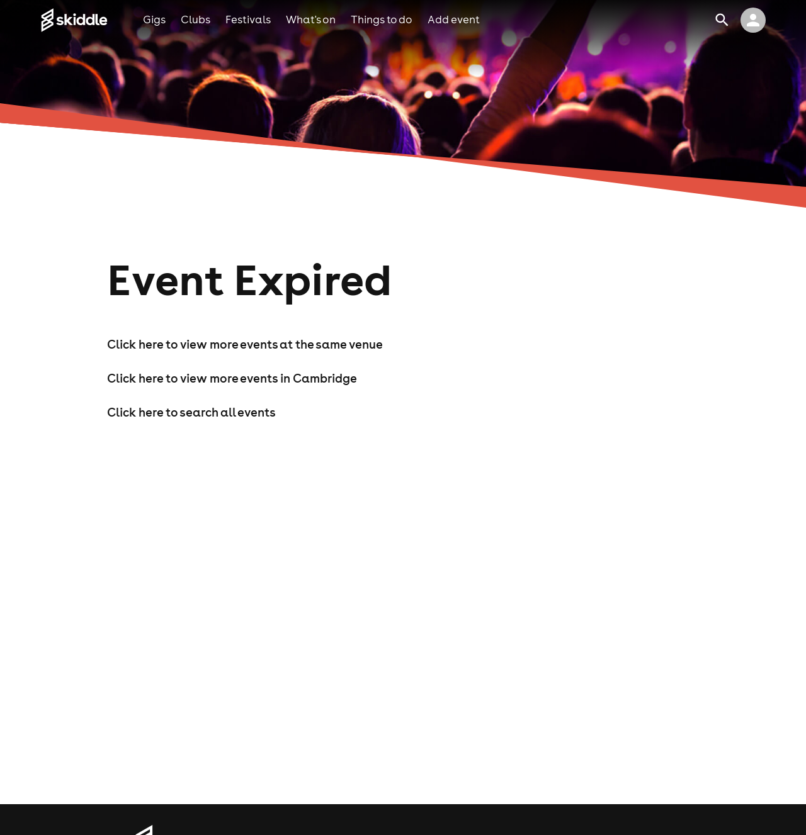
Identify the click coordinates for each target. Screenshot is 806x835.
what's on (311, 19)
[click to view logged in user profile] (753, 20)
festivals (248, 19)
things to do (381, 19)
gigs (154, 19)
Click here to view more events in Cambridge (232, 378)
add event (454, 19)
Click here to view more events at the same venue (245, 344)
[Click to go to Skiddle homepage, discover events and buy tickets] (91, 20)
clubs (195, 19)
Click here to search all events (191, 412)
